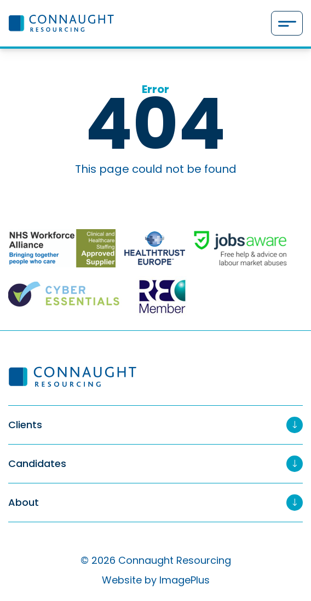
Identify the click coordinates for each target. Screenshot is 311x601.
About (23, 503)
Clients (25, 425)
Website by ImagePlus (156, 580)
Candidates (37, 464)
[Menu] (287, 23)
